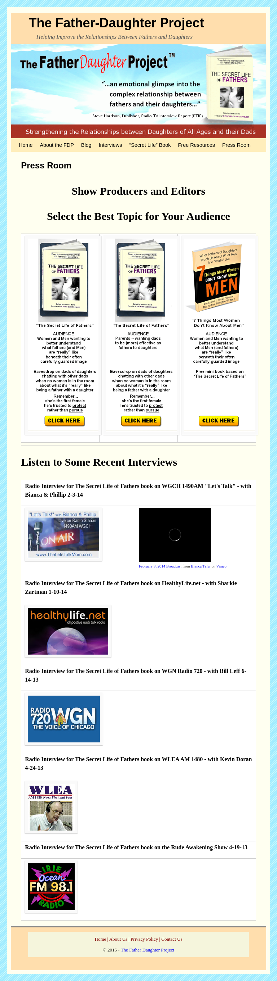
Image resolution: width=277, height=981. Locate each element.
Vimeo (221, 566)
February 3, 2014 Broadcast (160, 566)
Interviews (110, 145)
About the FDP (57, 145)
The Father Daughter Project (147, 950)
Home (25, 145)
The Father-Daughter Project (116, 22)
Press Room (236, 145)
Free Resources (196, 145)
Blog (86, 145)
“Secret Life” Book (150, 145)
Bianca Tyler (200, 566)
